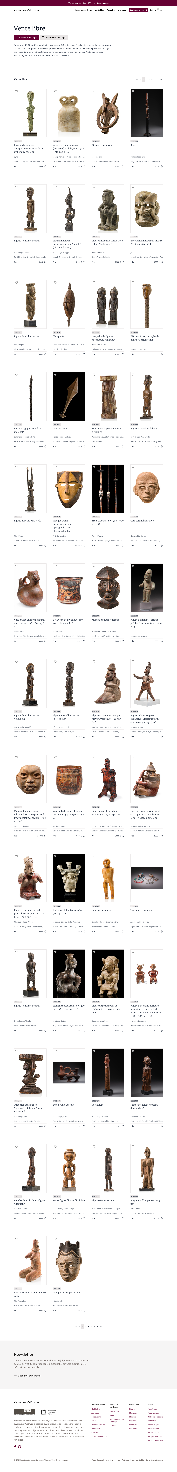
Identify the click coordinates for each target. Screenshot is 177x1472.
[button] (137, 79)
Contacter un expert (138, 10)
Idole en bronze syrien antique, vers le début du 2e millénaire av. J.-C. (28, 148)
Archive (113, 1425)
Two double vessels (63, 1104)
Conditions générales (154, 1460)
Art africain (152, 1409)
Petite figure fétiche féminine (69, 1200)
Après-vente (103, 3)
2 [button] (146, 79)
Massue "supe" (61, 428)
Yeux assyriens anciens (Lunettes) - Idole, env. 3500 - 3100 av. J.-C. (68, 148)
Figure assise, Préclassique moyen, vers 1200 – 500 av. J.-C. (106, 719)
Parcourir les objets (26, 37)
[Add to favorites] (16, 91)
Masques (133, 1413)
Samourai (133, 1425)
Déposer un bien (98, 1425)
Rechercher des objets (54, 37)
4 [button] (151, 79)
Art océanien (153, 1432)
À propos (122, 10)
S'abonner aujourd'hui (27, 1375)
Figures (132, 1409)
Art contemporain (155, 1440)
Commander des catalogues (117, 1420)
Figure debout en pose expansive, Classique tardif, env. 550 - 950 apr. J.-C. (145, 719)
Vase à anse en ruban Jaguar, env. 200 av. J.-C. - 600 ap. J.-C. (30, 623)
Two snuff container (141, 910)
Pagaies (132, 1421)
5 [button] (154, 79)
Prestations (96, 1417)
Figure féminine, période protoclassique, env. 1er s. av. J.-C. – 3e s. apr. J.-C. (29, 913)
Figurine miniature (102, 910)
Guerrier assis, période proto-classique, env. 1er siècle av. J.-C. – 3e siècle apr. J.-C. (146, 814)
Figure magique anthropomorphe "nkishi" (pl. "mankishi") (67, 244)
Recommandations (98, 1436)
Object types (134, 1404)
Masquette (58, 336)
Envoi (93, 1421)
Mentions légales (113, 1460)
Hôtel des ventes (98, 1404)
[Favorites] (156, 10)
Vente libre (99, 10)
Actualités (111, 10)
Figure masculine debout (143, 428)
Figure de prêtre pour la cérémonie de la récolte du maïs (106, 1009)
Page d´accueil (98, 1460)
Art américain (153, 1413)
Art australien (153, 1428)
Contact (94, 1432)
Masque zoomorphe (102, 145)
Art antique (152, 1421)
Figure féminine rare (103, 1200)
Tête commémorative (142, 520)
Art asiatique (153, 1425)
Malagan (132, 1417)
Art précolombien (155, 1436)
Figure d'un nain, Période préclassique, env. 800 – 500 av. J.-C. (146, 623)
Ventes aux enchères (83, 10)
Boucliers (133, 1428)
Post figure (97, 1104)
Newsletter (95, 1428)
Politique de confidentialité (133, 1460)
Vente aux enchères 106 (79, 3)
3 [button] (149, 79)
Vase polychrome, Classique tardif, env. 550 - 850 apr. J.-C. (68, 814)
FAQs (112, 1415)
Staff (133, 145)
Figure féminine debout (27, 240)
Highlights (95, 1409)
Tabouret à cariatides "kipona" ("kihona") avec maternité (28, 1108)
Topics (150, 1404)
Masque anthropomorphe (105, 619)
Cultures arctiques (155, 1417)
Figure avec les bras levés (27, 520)
